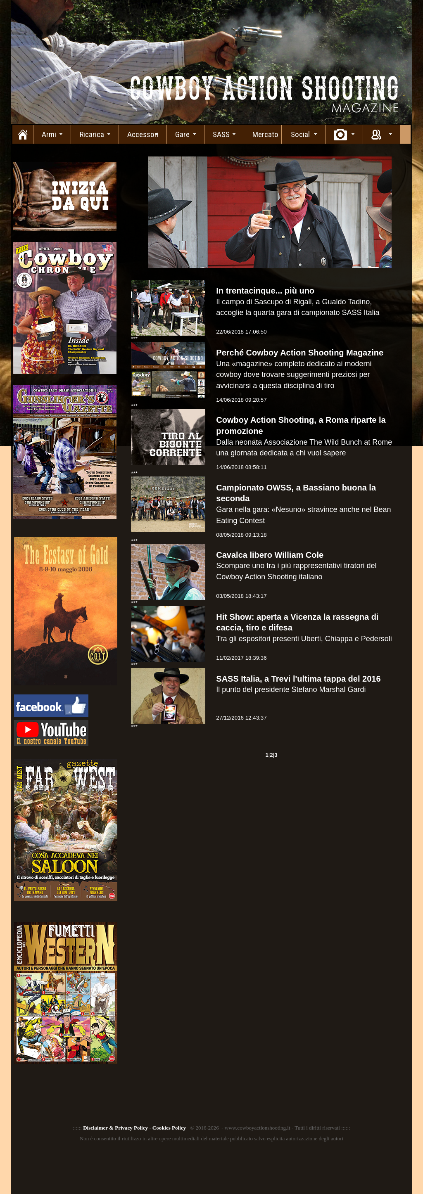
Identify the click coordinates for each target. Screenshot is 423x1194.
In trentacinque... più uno (265, 290)
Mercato (265, 134)
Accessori (143, 134)
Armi (49, 134)
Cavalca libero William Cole (269, 554)
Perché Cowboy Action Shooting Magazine (299, 352)
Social (300, 134)
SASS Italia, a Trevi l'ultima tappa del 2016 (298, 678)
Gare (182, 134)
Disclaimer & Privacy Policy (115, 1128)
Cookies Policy (169, 1128)
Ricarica (92, 134)
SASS (221, 134)
